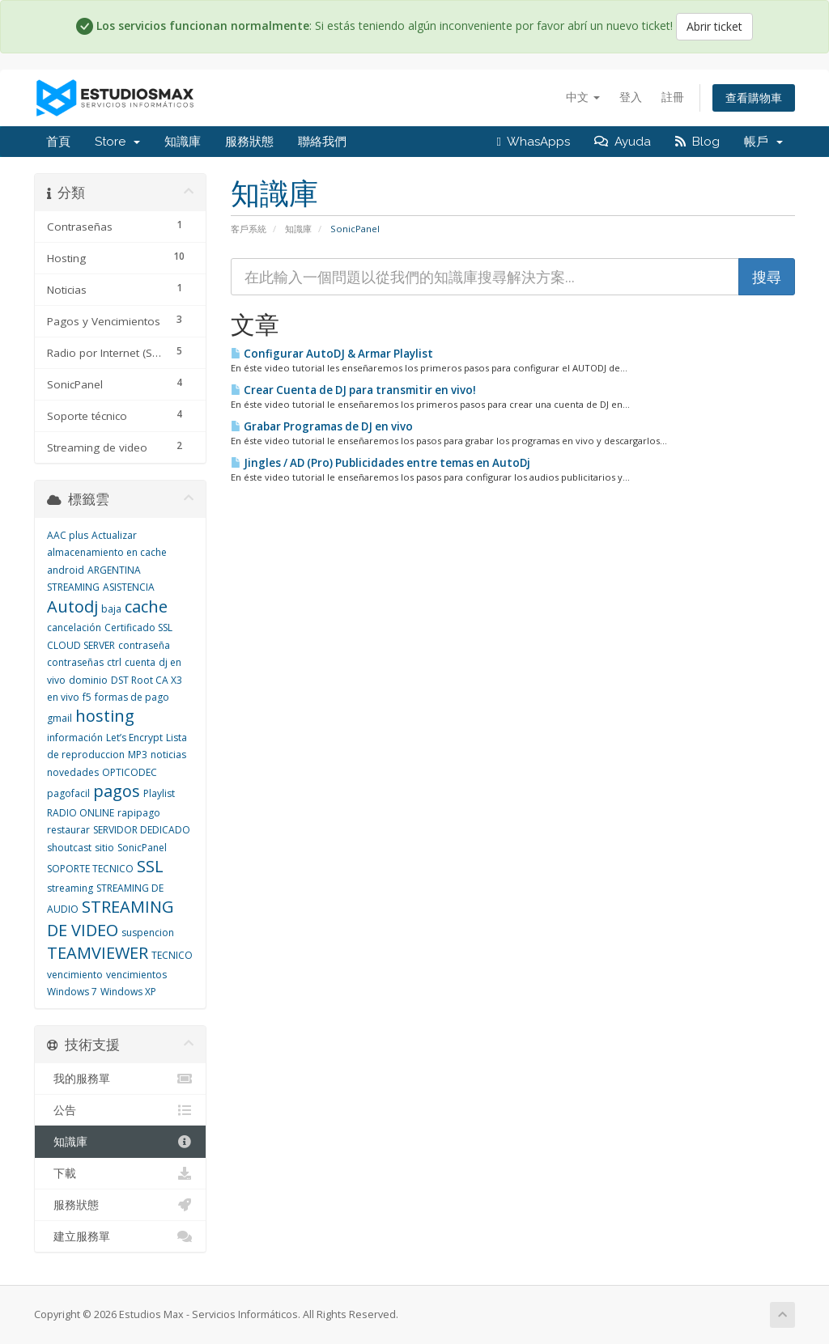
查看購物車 (753, 97)
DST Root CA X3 (146, 680)
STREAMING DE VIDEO (110, 918)
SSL (150, 866)
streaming (70, 888)
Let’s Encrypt (134, 737)
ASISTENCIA (129, 587)
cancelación (74, 627)
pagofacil (68, 793)
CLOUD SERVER (81, 645)
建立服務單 (120, 1236)
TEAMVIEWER (97, 953)
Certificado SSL (138, 627)
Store (117, 141)
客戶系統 (248, 229)
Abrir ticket (714, 26)
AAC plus (67, 535)
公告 (120, 1110)
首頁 (58, 141)
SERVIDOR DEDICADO (141, 830)
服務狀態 (249, 141)
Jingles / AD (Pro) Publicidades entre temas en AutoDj (380, 463)
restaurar (68, 830)
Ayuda (622, 141)
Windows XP (128, 991)
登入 (630, 96)
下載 (120, 1173)
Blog (697, 141)
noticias (168, 754)
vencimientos (136, 975)
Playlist (159, 793)
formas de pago (132, 697)
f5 (87, 697)
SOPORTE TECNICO (90, 869)
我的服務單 (120, 1078)
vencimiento (75, 975)
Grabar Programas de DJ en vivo (322, 426)
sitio (104, 847)
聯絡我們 (322, 141)
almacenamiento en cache (107, 552)
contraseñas (75, 662)
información (75, 737)
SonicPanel (142, 847)
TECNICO (172, 955)
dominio (88, 680)
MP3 (137, 754)
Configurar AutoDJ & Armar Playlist (332, 353)
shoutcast (69, 847)
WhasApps (533, 141)
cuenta (140, 662)
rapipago (138, 813)
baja (111, 609)
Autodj (72, 606)
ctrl (114, 662)
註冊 (672, 96)
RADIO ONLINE (80, 813)
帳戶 (763, 141)
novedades (73, 772)
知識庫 (182, 141)
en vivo (63, 697)
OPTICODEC (129, 772)
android (65, 570)
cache (146, 606)
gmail (59, 718)
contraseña (144, 645)
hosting (104, 716)
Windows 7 (72, 991)
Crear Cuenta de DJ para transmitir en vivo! (353, 390)
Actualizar (114, 535)
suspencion (147, 932)
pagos (116, 791)
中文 (583, 96)
